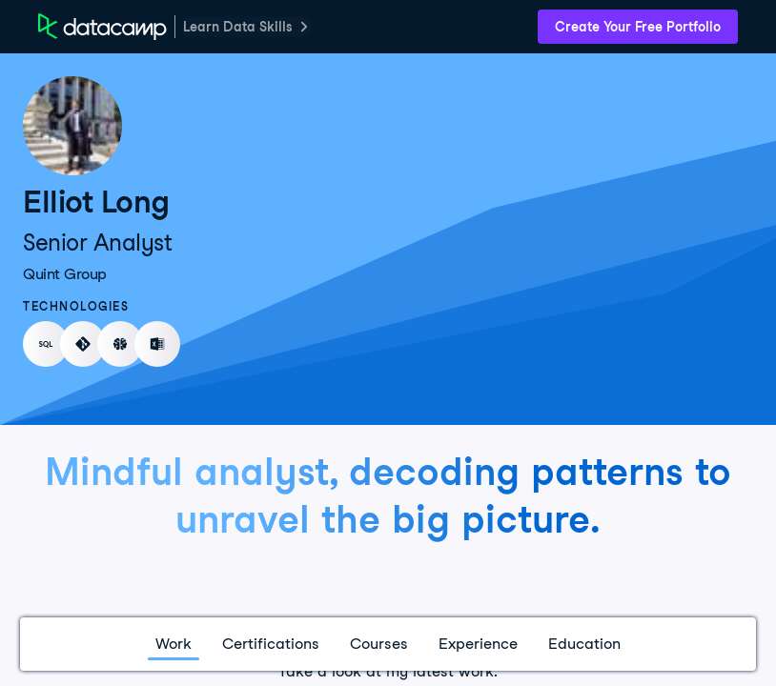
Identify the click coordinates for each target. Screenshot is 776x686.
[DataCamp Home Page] (102, 26)
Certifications (270, 644)
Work (173, 644)
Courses (379, 644)
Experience (478, 644)
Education (584, 644)
